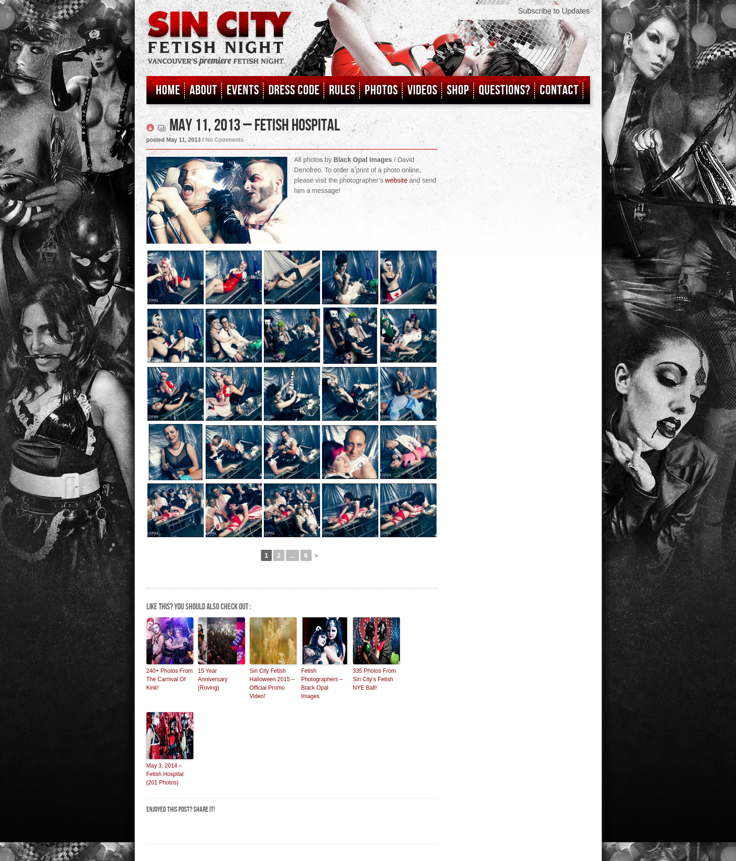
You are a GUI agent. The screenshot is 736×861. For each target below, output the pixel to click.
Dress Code (294, 90)
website (396, 180)
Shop (458, 90)
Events (243, 90)
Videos (422, 90)
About (203, 90)
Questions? (504, 90)
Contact (559, 90)
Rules (342, 90)
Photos (381, 90)
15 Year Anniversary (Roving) (213, 679)
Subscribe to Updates (554, 11)
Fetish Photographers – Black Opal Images (322, 684)
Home (168, 90)
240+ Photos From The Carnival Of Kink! (169, 679)
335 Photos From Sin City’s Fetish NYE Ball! (374, 679)
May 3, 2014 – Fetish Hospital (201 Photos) (165, 774)
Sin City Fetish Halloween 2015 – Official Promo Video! (272, 684)
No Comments (225, 140)
